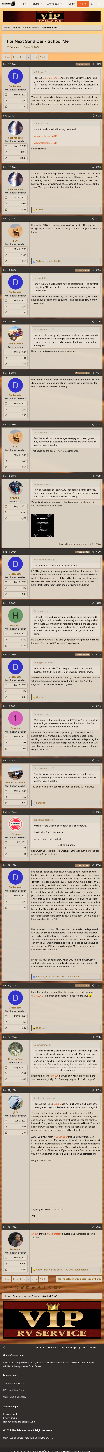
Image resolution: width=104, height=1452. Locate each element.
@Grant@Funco (51, 78)
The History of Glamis (14, 1382)
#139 (98, 1090)
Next (42, 57)
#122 (98, 115)
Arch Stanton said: (43, 559)
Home (23, 3)
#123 (98, 167)
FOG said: (38, 278)
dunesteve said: (42, 819)
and (48, 261)
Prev (7, 57)
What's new (53, 3)
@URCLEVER (37, 995)
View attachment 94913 (45, 136)
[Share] (93, 64)
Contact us (40, 1347)
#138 (98, 1037)
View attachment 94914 (45, 143)
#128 (98, 424)
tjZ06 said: (39, 72)
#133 (98, 706)
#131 (99, 603)
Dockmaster (16, 47)
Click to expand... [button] (66, 845)
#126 (98, 321)
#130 (98, 551)
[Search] (99, 4)
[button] (41, 4)
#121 (99, 64)
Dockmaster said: (42, 329)
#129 (98, 476)
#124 (98, 218)
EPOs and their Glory (13, 1388)
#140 (98, 1227)
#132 (98, 654)
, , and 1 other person (57, 976)
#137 (98, 985)
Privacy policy (73, 1347)
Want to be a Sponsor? (14, 1394)
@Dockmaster (60, 1137)
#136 (98, 865)
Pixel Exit (88, 1448)
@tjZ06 (55, 1075)
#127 (98, 373)
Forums (35, 3)
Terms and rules (56, 1347)
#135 (98, 812)
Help (85, 1347)
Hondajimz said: (41, 662)
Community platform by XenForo (41, 1448)
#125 (98, 270)
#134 (98, 760)
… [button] (17, 57)
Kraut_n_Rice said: (42, 1098)
